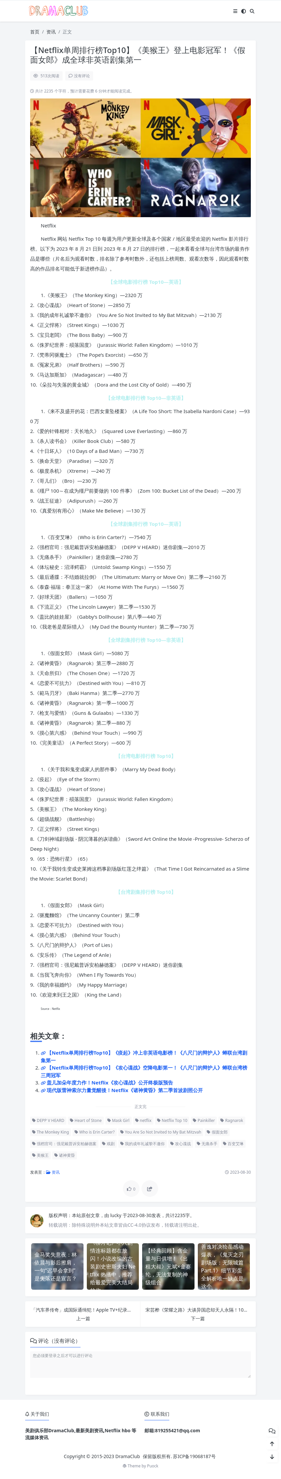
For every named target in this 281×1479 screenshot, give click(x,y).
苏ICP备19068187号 (194, 1456)
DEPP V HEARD (48, 1120)
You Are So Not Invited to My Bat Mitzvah (160, 1132)
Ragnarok (231, 1120)
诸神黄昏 (64, 1155)
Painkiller (204, 1120)
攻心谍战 (180, 1143)
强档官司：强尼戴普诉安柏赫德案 (64, 1143)
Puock (152, 1466)
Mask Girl (118, 1120)
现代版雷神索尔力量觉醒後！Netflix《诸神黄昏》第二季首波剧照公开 (125, 1090)
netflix (143, 1120)
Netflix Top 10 (172, 1120)
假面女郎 (217, 1132)
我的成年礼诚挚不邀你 (142, 1143)
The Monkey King (50, 1132)
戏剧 (108, 1143)
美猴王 (40, 1155)
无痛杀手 (207, 1143)
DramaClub (127, 1456)
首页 (34, 32)
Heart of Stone (86, 1120)
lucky (116, 1215)
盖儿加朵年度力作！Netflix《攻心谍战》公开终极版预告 (110, 1082)
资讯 (51, 32)
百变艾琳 (233, 1143)
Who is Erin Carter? (95, 1132)
